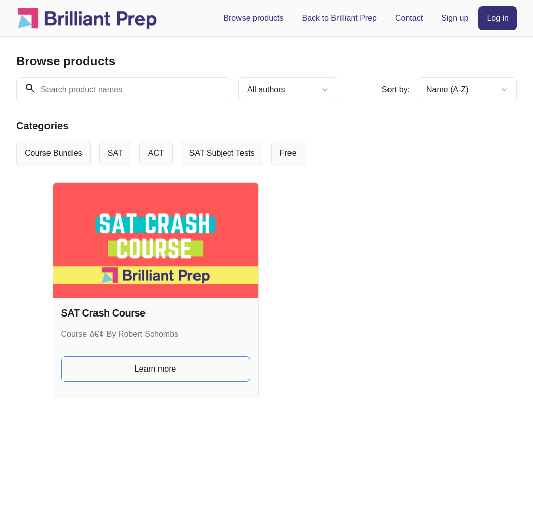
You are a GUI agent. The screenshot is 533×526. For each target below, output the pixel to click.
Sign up (454, 18)
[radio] (53, 153)
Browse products (253, 18)
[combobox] (287, 89)
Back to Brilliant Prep (339, 18)
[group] (266, 153)
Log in (498, 18)
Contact (409, 18)
